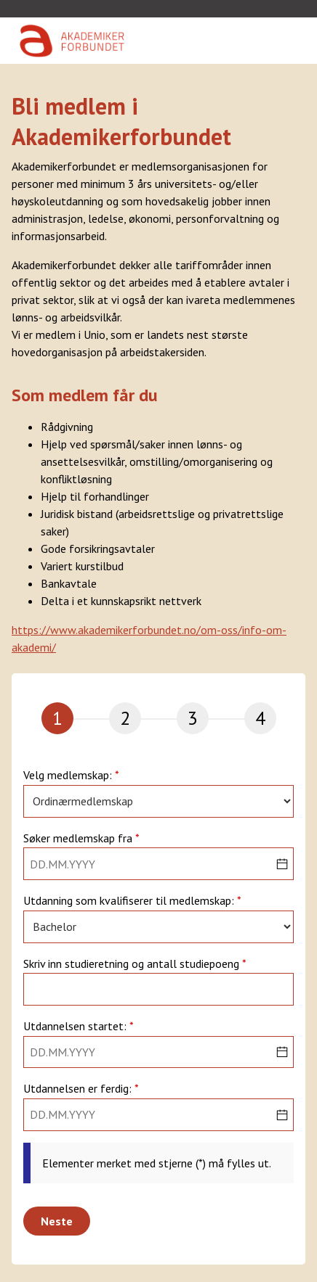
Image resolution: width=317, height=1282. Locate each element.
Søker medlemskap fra (79, 838)
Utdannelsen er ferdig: (79, 1089)
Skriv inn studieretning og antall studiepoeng (132, 964)
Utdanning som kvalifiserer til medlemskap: (130, 901)
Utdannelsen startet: (76, 1026)
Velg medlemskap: (69, 775)
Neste (57, 1221)
